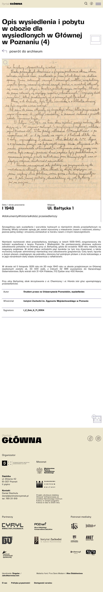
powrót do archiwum (25, 51)
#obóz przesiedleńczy (43, 216)
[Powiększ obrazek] (5, 62)
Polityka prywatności (20, 583)
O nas (4, 583)
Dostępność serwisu (43, 583)
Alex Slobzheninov (75, 573)
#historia (24, 216)
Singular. (16, 573)
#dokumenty (10, 216)
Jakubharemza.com (10, 576)
